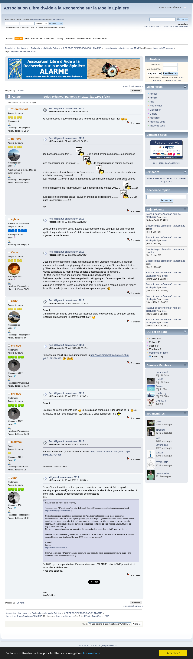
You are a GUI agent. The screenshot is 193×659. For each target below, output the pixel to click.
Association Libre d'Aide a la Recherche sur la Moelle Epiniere (66, 8)
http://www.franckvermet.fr (56, 548)
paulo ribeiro (162, 473)
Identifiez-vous (157, 121)
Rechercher (156, 105)
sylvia (15, 219)
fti (150, 264)
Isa (150, 229)
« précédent (128, 86)
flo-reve (16, 138)
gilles (164, 217)
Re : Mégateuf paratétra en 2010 (66, 108)
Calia (14, 252)
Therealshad (19, 109)
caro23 (159, 452)
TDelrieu (160, 430)
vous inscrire (58, 19)
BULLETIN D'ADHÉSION (166, 163)
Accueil (153, 93)
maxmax (16, 441)
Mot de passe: (153, 69)
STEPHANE (162, 462)
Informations (91, 653)
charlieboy (161, 393)
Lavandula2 (162, 372)
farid (158, 438)
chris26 (162, 48)
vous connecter (38, 19)
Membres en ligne (158, 352)
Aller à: (85, 624)
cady (14, 300)
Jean (155, 48)
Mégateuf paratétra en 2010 (64, 477)
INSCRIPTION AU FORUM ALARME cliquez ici (166, 26)
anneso (169, 48)
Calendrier (155, 110)
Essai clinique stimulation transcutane (165, 225)
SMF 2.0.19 (84, 646)
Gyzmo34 (161, 400)
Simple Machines (109, 646)
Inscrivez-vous (157, 125)
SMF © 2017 (96, 646)
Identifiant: (155, 64)
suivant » (139, 86)
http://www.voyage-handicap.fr (57, 511)
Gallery (153, 114)
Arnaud (159, 386)
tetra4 (164, 240)
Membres (154, 117)
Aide (152, 101)
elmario (165, 276)
